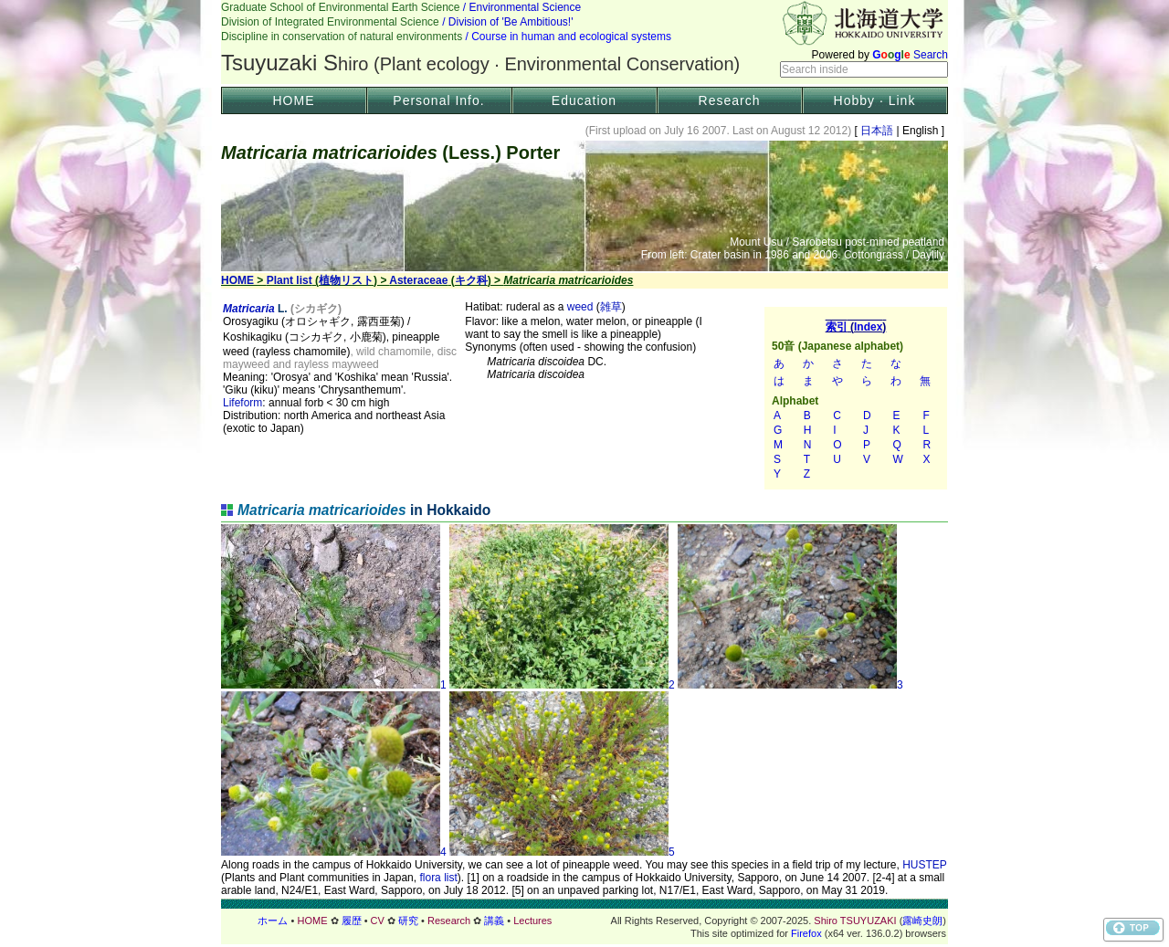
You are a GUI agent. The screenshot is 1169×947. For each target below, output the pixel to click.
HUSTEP (924, 864)
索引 (855, 398)
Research (730, 100)
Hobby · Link (875, 100)
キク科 (471, 280)
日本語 (877, 130)
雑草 (611, 306)
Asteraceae (418, 280)
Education (584, 100)
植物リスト (346, 280)
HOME (294, 100)
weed (580, 306)
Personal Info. (438, 100)
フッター (584, 920)
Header (584, 42)
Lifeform (242, 402)
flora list (438, 877)
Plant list (289, 280)
